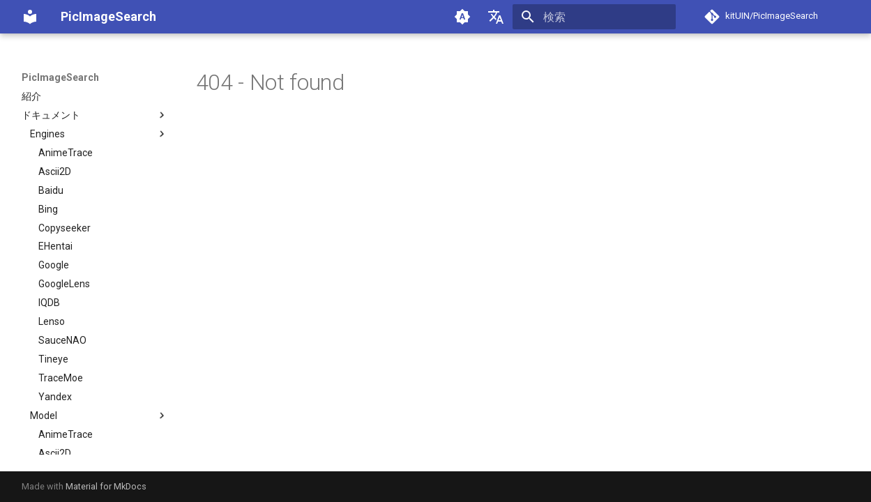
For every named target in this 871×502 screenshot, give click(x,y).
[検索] (594, 16)
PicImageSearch (60, 77)
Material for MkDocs (106, 486)
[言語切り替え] (496, 17)
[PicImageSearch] (30, 17)
